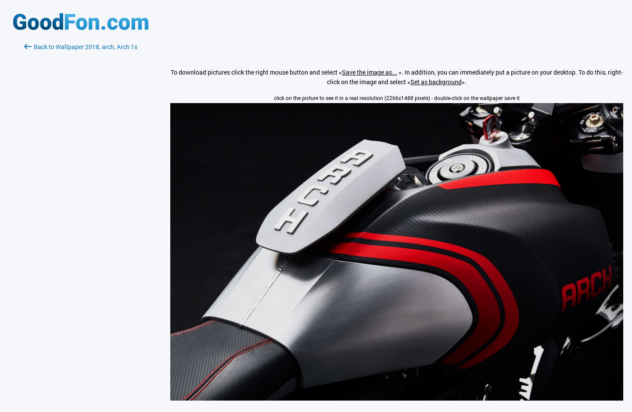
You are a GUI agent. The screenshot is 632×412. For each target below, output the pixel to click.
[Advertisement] (80, 156)
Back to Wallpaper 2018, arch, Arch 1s (80, 47)
